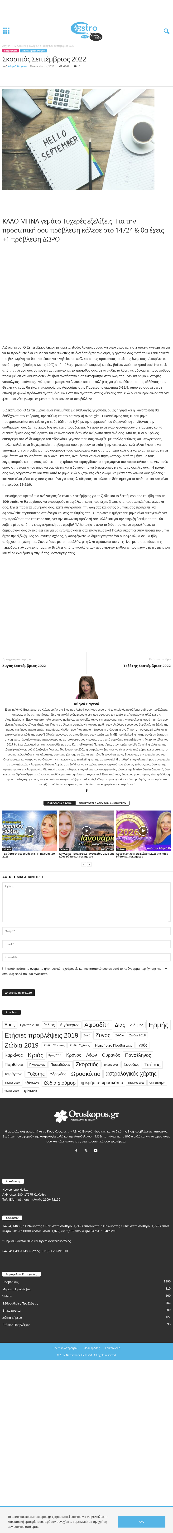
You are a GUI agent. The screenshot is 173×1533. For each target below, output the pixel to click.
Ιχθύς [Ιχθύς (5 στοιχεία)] (142, 1045)
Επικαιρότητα (11, 1310)
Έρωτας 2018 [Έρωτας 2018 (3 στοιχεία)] (29, 1025)
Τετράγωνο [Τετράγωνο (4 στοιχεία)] (13, 1074)
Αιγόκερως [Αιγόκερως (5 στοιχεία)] (69, 1024)
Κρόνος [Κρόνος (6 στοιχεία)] (73, 1055)
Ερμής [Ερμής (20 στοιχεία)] (158, 1025)
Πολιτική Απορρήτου (65, 1348)
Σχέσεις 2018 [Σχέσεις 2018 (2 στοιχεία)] (111, 1064)
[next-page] (89, 864)
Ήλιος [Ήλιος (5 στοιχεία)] (49, 1024)
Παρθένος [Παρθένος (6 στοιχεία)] (14, 1064)
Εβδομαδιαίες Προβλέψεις (20, 1303)
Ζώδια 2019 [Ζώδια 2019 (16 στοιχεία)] (22, 1045)
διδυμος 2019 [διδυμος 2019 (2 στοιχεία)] (12, 1082)
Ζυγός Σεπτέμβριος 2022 (24, 665)
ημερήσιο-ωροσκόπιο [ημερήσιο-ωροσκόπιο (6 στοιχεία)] (102, 1082)
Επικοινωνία (112, 1348)
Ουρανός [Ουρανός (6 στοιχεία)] (111, 1055)
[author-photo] (86, 687)
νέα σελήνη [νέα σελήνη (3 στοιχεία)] (157, 1083)
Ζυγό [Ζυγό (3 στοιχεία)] (87, 1035)
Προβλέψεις (10, 50)
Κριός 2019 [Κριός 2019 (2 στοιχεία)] (54, 1055)
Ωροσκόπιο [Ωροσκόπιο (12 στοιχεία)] (86, 1074)
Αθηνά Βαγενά (17, 66)
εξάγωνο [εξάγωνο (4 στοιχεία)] (32, 1083)
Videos (7, 849)
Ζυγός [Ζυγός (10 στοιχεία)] (103, 1035)
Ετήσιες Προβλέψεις (16, 1325)
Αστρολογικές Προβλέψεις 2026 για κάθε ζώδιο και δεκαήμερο (142, 855)
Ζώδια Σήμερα (12, 1317)
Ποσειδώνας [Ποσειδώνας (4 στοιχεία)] (60, 1064)
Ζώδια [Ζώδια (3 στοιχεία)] (119, 1035)
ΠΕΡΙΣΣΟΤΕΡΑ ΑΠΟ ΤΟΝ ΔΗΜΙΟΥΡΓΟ (102, 803)
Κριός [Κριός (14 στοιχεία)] (35, 1055)
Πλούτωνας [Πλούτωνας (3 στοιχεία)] (37, 1064)
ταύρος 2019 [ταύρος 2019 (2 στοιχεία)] (12, 1090)
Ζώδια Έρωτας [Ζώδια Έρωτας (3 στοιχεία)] (54, 1045)
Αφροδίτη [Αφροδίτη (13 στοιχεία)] (97, 1024)
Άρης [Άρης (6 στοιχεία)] (10, 1024)
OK (141, 1522)
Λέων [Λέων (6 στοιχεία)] (91, 1055)
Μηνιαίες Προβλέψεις (26, 45)
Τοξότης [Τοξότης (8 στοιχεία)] (36, 1073)
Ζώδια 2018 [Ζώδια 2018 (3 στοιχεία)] (137, 1035)
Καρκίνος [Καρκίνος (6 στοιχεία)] (14, 1055)
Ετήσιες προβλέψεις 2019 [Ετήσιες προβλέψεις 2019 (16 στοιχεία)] (41, 1035)
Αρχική (6, 45)
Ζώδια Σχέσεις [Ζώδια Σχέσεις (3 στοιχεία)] (80, 1045)
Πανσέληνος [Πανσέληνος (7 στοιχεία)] (138, 1055)
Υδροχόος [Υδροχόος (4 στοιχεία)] (58, 1074)
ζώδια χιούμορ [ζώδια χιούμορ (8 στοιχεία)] (60, 1083)
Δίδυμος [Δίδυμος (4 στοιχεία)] (137, 1025)
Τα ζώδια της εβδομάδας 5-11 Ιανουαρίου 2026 (28, 855)
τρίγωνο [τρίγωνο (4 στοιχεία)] (30, 1091)
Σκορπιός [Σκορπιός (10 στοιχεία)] (87, 1064)
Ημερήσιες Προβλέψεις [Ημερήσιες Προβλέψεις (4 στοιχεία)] (113, 1045)
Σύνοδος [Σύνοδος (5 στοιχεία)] (131, 1064)
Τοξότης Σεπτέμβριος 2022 (147, 665)
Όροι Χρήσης (92, 1348)
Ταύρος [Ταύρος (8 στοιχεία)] (152, 1064)
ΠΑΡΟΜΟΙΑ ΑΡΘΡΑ (59, 803)
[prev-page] (83, 864)
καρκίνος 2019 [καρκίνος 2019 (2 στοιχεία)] (136, 1082)
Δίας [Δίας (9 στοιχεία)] (120, 1025)
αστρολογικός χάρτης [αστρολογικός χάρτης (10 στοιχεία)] (131, 1074)
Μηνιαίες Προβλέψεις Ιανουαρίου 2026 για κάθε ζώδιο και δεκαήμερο (86, 855)
